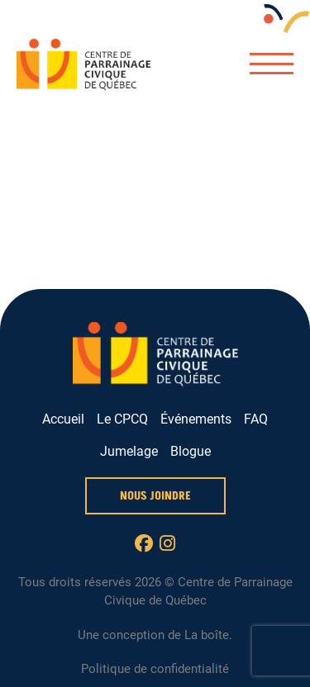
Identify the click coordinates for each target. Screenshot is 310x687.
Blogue (190, 451)
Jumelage (129, 451)
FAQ (256, 419)
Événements (195, 419)
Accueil (63, 419)
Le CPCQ (122, 419)
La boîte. (208, 635)
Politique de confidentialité (155, 668)
